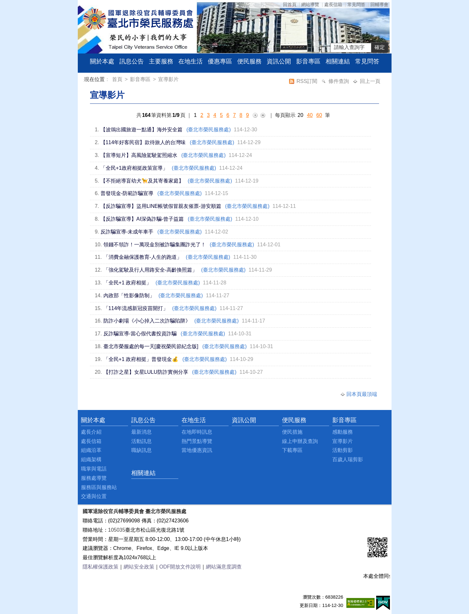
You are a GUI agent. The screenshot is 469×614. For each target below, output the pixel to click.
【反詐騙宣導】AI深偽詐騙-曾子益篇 (142, 219)
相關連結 (338, 61)
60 (319, 115)
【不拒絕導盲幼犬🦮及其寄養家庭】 (142, 181)
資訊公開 (279, 61)
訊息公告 (131, 61)
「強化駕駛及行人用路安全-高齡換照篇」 (150, 270)
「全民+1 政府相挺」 (127, 282)
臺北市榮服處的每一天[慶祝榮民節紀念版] (150, 346)
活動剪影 (342, 450)
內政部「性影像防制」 (129, 295)
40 (310, 115)
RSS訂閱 (307, 81)
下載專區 (292, 450)
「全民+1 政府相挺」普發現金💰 (141, 359)
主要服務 (161, 61)
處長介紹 (91, 432)
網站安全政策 (139, 566)
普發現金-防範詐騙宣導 (127, 193)
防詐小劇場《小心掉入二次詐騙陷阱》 (146, 320)
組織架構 (91, 459)
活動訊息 (141, 441)
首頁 (118, 79)
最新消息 (141, 432)
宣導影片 (168, 79)
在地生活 (190, 61)
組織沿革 (91, 450)
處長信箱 (333, 4)
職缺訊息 (141, 450)
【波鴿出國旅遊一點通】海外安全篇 (141, 129)
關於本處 (102, 61)
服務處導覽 (94, 478)
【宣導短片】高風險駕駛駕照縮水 (139, 155)
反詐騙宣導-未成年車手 (127, 231)
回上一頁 (370, 81)
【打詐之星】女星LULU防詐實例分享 (145, 372)
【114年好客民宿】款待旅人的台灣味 (143, 142)
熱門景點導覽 (197, 441)
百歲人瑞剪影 (347, 459)
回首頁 (289, 4)
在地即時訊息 (197, 432)
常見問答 (356, 4)
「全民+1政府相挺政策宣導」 (134, 168)
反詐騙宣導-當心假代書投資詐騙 (140, 333)
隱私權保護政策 (100, 566)
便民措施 (292, 432)
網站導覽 (310, 4)
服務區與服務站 (99, 487)
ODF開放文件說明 (180, 566)
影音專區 (308, 61)
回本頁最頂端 (361, 394)
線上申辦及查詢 (300, 441)
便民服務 (249, 61)
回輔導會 (379, 4)
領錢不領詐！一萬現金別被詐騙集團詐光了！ (154, 244)
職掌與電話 (94, 468)
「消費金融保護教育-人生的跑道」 (142, 257)
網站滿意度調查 (224, 566)
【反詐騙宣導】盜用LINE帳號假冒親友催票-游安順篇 (161, 206)
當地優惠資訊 (197, 450)
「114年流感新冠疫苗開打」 (135, 308)
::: (85, 80)
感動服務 (342, 432)
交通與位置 (94, 496)
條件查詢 (339, 81)
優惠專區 (220, 61)
